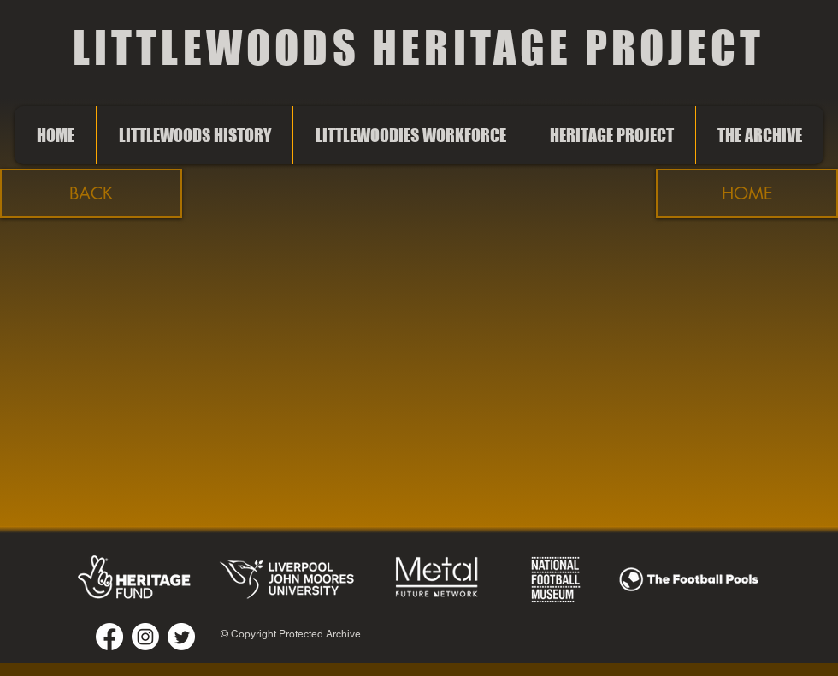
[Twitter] (181, 636)
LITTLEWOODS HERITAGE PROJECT (419, 47)
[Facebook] (109, 636)
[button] (91, 193)
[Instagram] (145, 636)
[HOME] (747, 193)
